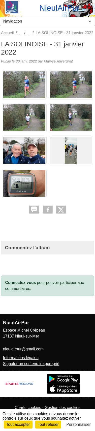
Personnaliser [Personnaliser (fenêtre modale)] (78, 424)
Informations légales (20, 358)
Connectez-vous (20, 282)
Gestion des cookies (62, 407)
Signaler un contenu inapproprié (31, 364)
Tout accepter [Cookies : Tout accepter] (18, 424)
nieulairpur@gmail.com (23, 349)
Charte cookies (28, 407)
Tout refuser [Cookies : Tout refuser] (48, 424)
